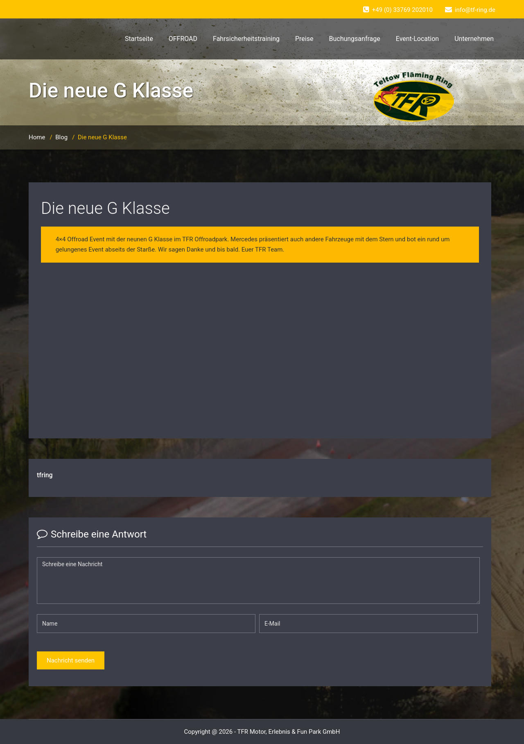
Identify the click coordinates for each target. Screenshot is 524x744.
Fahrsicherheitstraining (246, 39)
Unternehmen (474, 39)
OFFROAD (183, 39)
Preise (304, 39)
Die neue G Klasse (105, 208)
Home (37, 137)
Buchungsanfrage (354, 39)
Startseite (139, 39)
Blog (61, 137)
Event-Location (417, 39)
